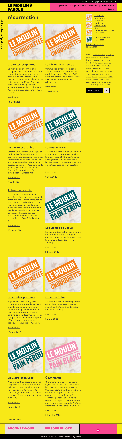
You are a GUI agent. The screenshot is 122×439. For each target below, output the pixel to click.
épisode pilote (58, 428)
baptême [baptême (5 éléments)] (94, 57)
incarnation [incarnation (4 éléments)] (105, 68)
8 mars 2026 (51, 319)
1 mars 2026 (14, 407)
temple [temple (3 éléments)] (88, 84)
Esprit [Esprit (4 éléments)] (111, 63)
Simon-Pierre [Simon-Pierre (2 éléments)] (100, 82)
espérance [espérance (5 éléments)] (97, 65)
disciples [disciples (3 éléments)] (100, 63)
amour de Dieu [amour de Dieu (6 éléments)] (99, 55)
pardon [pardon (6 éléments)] (94, 77)
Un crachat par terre (21, 297)
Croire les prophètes (21, 64)
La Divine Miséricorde (59, 64)
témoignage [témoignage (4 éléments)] (95, 85)
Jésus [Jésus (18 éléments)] (95, 71)
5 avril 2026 (13, 182)
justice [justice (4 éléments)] (88, 71)
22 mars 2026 (52, 252)
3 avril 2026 (51, 177)
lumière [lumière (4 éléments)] (109, 71)
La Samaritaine (55, 297)
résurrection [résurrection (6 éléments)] (104, 79)
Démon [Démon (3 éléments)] (106, 63)
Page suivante (15, 420)
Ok (107, 90)
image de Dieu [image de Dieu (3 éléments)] (97, 68)
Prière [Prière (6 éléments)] (110, 77)
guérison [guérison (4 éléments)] (89, 68)
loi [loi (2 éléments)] (105, 71)
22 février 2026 (53, 415)
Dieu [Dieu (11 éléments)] (94, 63)
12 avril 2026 (51, 91)
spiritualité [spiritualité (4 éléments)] (107, 82)
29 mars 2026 (15, 230)
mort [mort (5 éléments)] (97, 74)
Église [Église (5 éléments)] (108, 85)
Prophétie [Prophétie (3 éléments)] (88, 79)
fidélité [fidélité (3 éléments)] (104, 65)
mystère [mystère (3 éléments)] (88, 77)
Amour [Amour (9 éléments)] (89, 55)
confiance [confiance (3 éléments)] (96, 60)
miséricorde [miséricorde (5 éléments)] (90, 74)
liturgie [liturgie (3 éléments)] (101, 71)
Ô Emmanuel (53, 377)
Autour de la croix (20, 190)
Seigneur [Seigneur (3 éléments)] (94, 82)
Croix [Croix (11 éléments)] (88, 63)
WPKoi (78, 437)
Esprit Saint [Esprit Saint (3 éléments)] (89, 65)
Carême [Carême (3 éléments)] (101, 57)
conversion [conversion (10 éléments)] (105, 60)
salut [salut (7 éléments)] (88, 82)
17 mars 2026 (14, 332)
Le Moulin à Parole (20, 7)
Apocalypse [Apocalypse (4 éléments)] (110, 55)
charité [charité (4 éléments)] (106, 57)
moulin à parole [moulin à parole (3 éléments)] (104, 74)
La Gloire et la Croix (21, 377)
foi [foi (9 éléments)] (109, 65)
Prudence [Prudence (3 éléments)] (95, 79)
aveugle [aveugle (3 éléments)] (88, 57)
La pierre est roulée (21, 147)
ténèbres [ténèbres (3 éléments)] (102, 84)
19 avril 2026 (14, 102)
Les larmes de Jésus (59, 227)
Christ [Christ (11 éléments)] (89, 60)
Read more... (14, 97)
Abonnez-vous (21, 428)
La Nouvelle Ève (56, 147)
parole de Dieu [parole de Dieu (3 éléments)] (103, 77)
